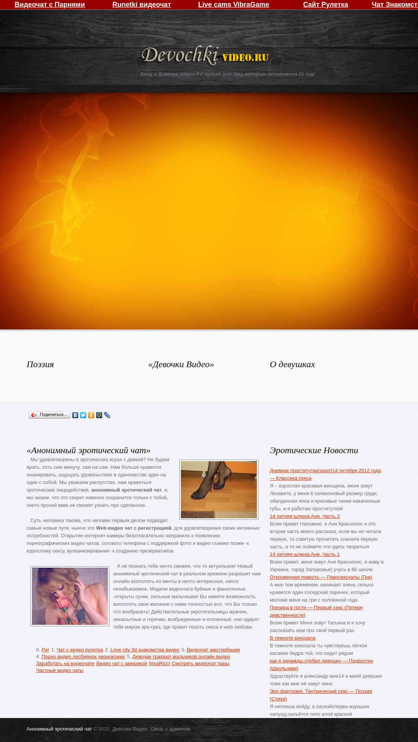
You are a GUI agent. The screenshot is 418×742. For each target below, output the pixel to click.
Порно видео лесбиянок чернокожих (83, 656)
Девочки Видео (206, 56)
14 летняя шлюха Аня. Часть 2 (305, 516)
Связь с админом (170, 729)
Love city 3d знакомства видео (145, 650)
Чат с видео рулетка (80, 650)
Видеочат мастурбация (213, 650)
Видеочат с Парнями (49, 4)
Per (45, 650)
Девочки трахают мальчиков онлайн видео (181, 656)
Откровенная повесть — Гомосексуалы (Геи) (321, 577)
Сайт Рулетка (325, 4)
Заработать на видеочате (65, 663)
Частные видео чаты (60, 670)
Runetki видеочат (141, 4)
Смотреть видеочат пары (201, 663)
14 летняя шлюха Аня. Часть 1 (305, 554)
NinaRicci (159, 663)
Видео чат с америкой (122, 663)
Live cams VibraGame (233, 4)
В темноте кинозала (292, 638)
